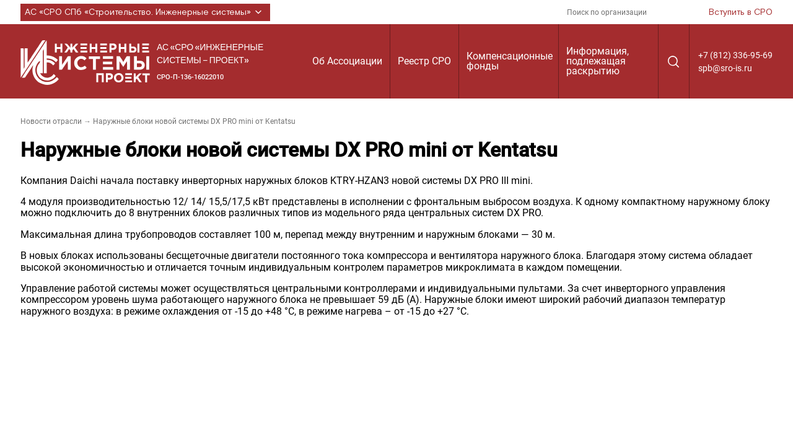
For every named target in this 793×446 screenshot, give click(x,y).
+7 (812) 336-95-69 (735, 55)
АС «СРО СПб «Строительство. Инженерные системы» (145, 12)
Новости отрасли (51, 121)
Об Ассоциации (347, 61)
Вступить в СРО (741, 12)
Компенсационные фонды (510, 61)
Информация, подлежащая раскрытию (597, 61)
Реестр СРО (424, 61)
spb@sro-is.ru (725, 68)
